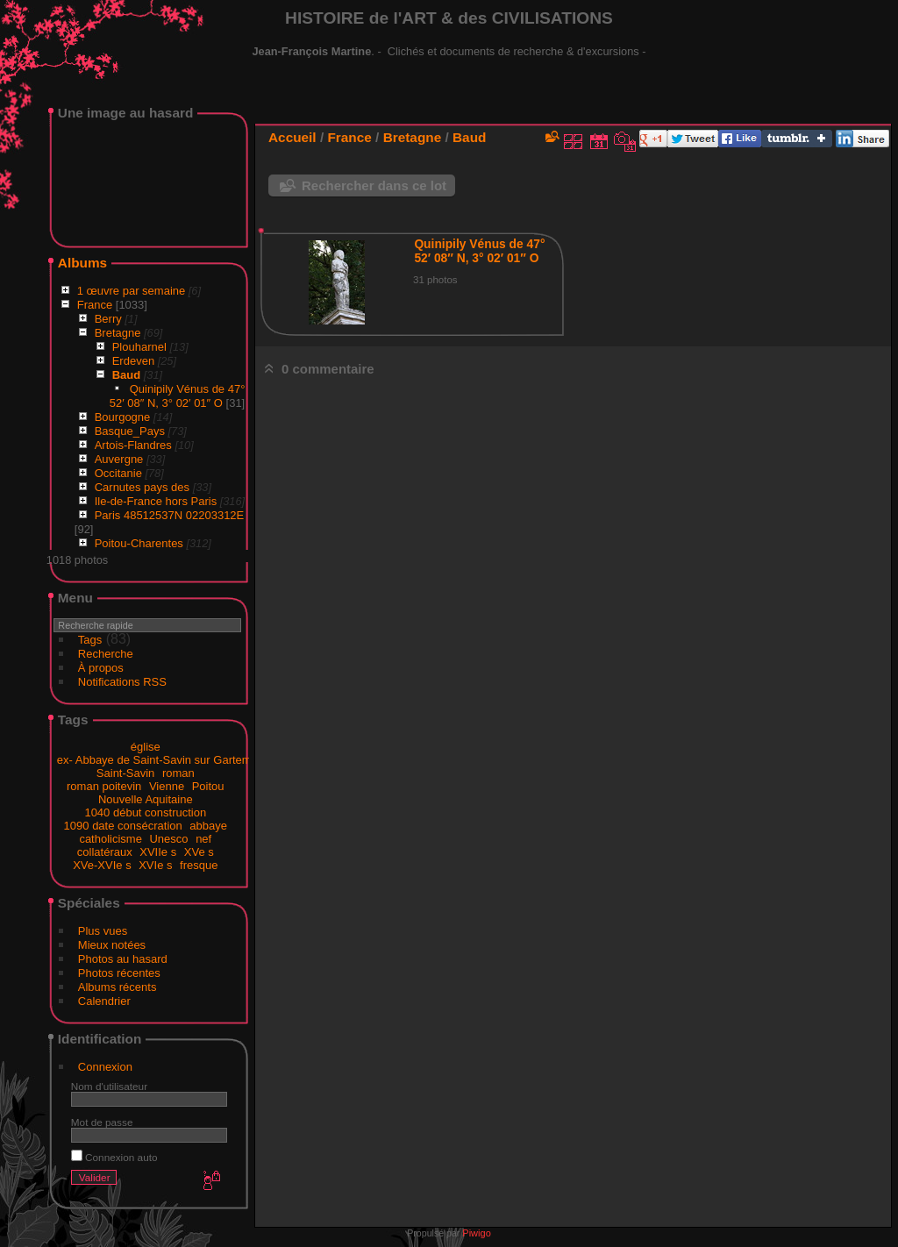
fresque (198, 865)
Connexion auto (114, 1157)
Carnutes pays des (142, 487)
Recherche (105, 653)
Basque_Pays (130, 431)
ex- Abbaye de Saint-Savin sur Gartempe (160, 759)
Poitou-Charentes (139, 543)
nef (203, 838)
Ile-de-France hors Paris (156, 501)
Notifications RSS (122, 681)
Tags (90, 639)
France (94, 304)
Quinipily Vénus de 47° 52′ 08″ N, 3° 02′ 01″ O (178, 396)
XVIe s (155, 865)
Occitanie (118, 473)
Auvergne (119, 459)
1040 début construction (145, 812)
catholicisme (110, 838)
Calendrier (104, 1001)
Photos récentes (119, 973)
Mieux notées (112, 944)
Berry (108, 318)
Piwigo (476, 1233)
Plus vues (102, 930)
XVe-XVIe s (102, 865)
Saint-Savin (125, 773)
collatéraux (104, 852)
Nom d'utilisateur (109, 1086)
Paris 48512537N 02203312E (170, 515)
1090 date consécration (123, 825)
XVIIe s (157, 852)
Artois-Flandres (133, 445)
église (145, 746)
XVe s (199, 852)
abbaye (208, 825)
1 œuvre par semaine (131, 290)
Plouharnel (139, 346)
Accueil (292, 137)
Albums (82, 262)
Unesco (168, 838)
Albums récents (117, 987)
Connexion (105, 1066)
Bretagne (118, 332)
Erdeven (133, 360)
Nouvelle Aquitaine (145, 799)
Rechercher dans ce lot (374, 185)
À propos (101, 667)
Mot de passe (102, 1122)
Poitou (208, 786)
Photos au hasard (122, 959)
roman (178, 773)
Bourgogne (123, 417)
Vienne (166, 786)
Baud (126, 374)
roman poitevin (104, 786)
